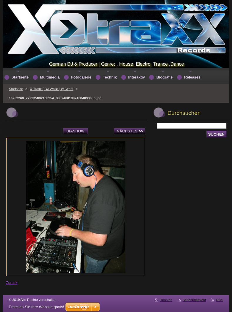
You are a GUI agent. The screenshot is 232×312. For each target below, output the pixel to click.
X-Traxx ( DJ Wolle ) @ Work (51, 89)
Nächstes (130, 131)
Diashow (75, 131)
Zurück (11, 282)
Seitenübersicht (194, 300)
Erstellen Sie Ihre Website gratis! (36, 307)
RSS (219, 300)
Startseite (16, 89)
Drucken (166, 300)
